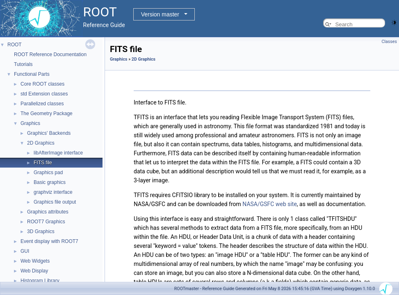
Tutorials (23, 64)
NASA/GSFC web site (269, 204)
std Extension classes (44, 94)
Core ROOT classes (42, 84)
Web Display (34, 271)
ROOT (14, 45)
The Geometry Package (47, 113)
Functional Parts (32, 74)
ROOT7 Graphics (46, 222)
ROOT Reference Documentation (50, 54)
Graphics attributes (47, 212)
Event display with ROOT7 (49, 241)
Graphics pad (48, 172)
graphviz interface (53, 192)
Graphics (30, 123)
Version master (160, 14)
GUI (25, 251)
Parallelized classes (42, 104)
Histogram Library (40, 281)
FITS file (43, 163)
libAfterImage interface (58, 153)
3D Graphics (41, 231)
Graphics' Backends (49, 133)
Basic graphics (50, 182)
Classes (389, 41)
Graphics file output (55, 202)
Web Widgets (35, 261)
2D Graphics (41, 143)
